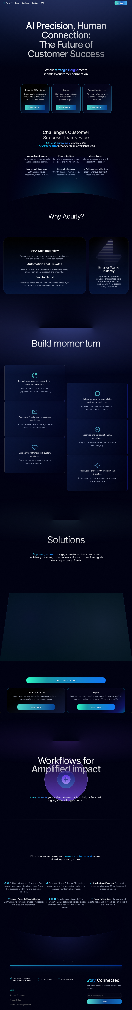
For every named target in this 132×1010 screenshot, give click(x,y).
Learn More (36, 707)
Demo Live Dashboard (66, 680)
